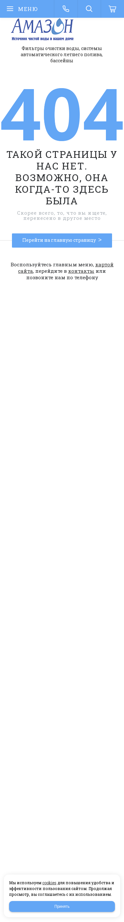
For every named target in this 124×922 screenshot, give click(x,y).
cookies (49, 882)
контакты (81, 271)
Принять (62, 906)
